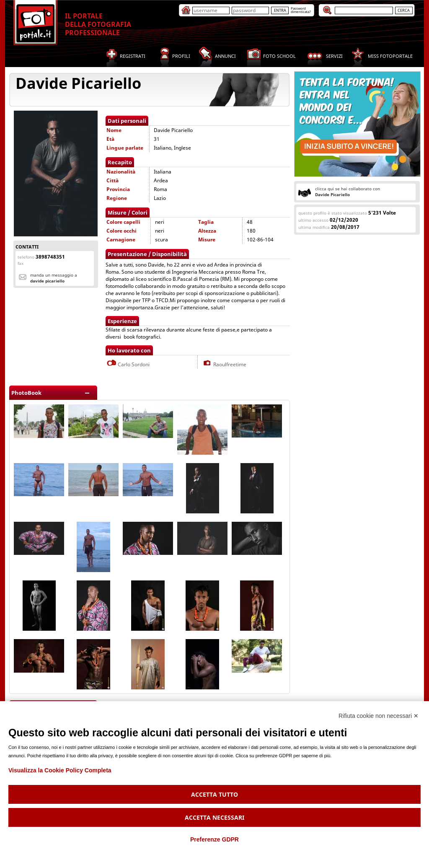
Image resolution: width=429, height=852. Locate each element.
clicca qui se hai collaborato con (347, 191)
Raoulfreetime (224, 364)
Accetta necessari (214, 817)
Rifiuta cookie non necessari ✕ (379, 715)
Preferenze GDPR (214, 839)
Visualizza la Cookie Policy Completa (59, 770)
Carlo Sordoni (128, 364)
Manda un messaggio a (53, 278)
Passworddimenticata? (301, 10)
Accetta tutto (214, 794)
